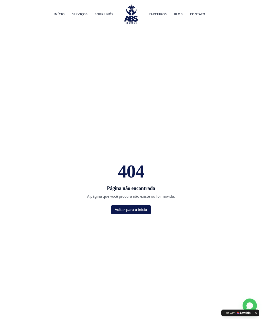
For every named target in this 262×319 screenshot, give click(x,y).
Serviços (80, 14)
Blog (178, 14)
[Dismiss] (256, 313)
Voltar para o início (131, 209)
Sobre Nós (104, 14)
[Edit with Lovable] (237, 313)
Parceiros (158, 14)
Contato (197, 14)
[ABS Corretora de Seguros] (131, 14)
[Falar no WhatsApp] (250, 306)
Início (59, 14)
